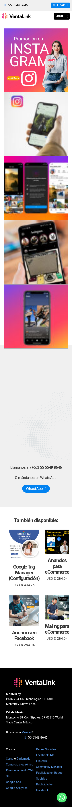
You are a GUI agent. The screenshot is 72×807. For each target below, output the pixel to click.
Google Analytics (17, 788)
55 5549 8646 (18, 5)
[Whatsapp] (62, 797)
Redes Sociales (46, 749)
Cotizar (60, 5)
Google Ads (13, 782)
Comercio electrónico (19, 764)
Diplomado (23, 758)
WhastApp (36, 488)
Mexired (27, 732)
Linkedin (41, 761)
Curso (10, 758)
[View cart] (49, 16)
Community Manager (49, 767)
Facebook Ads (45, 755)
